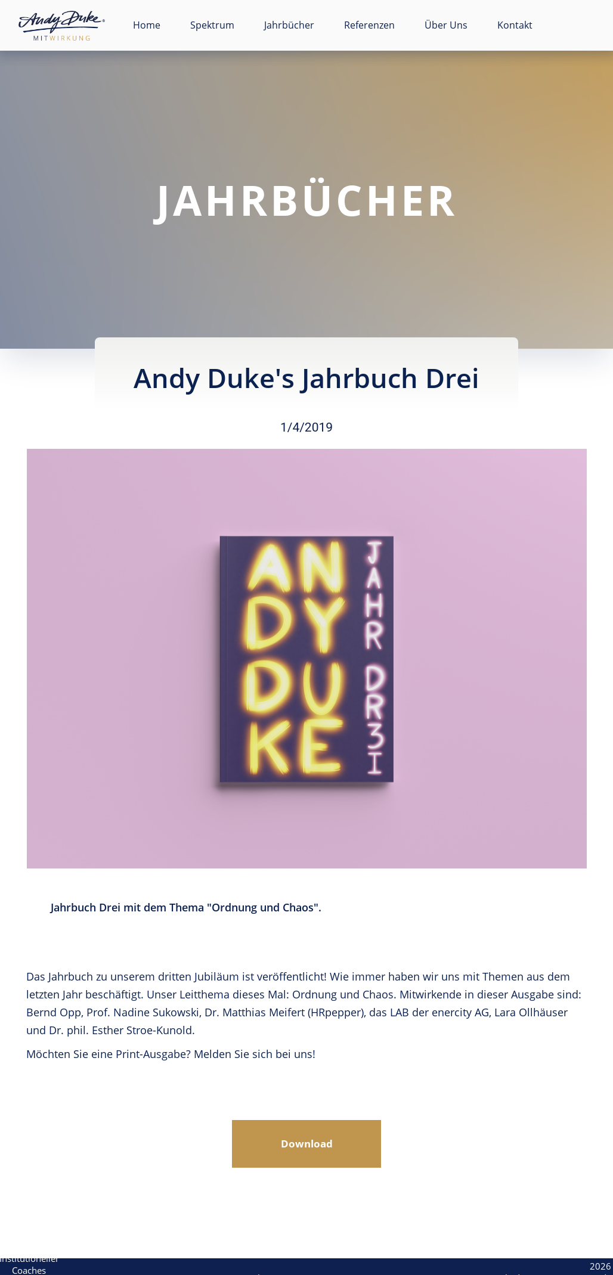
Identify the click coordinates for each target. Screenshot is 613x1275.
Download (307, 1143)
